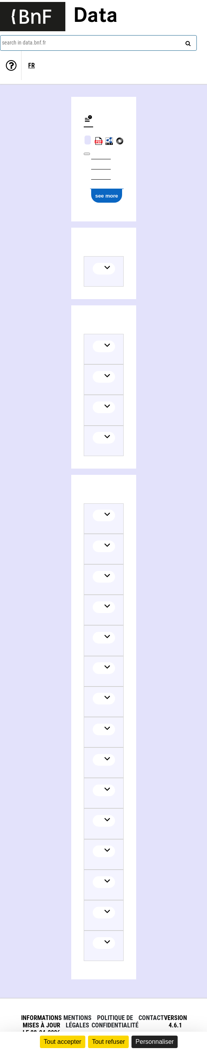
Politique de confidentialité (115, 1021)
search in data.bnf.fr (24, 42)
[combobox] (98, 43)
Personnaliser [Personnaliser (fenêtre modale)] (154, 1041)
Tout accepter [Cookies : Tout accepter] (62, 1041)
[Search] (187, 42)
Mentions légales (77, 1021)
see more (106, 196)
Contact (151, 1018)
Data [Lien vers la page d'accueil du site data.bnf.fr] (95, 16)
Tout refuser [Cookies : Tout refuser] (108, 1041)
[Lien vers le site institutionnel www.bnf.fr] (32, 16)
